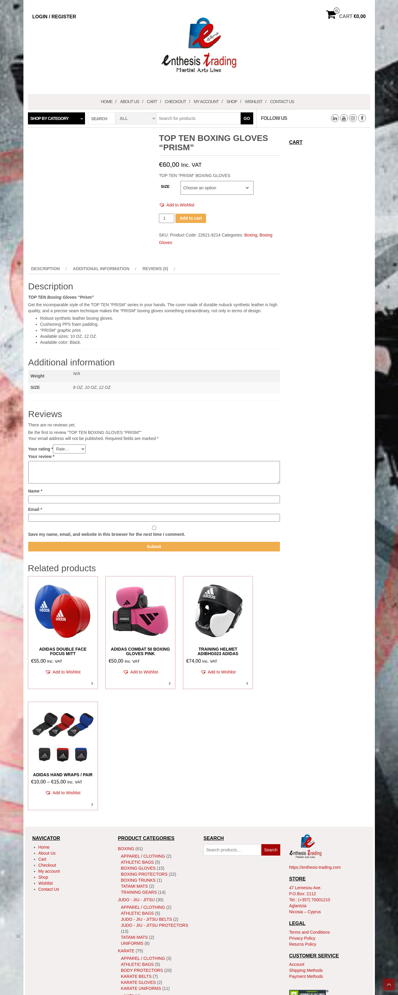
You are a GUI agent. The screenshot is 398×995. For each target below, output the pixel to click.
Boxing (250, 235)
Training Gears (139, 763)
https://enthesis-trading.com (315, 739)
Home (106, 101)
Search (270, 721)
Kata (129, 867)
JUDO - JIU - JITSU (136, 771)
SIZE (165, 186)
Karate (126, 822)
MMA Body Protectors (147, 925)
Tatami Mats (134, 757)
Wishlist (253, 101)
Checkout (175, 101)
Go (247, 118)
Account (297, 835)
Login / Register (54, 16)
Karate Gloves (138, 853)
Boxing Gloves (138, 739)
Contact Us (282, 101)
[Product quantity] (166, 218)
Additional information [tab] (101, 268)
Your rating (40, 449)
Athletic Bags (137, 733)
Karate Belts (136, 847)
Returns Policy (302, 815)
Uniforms (132, 814)
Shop (231, 101)
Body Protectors (142, 841)
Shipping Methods (306, 841)
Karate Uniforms (141, 859)
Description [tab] (45, 268)
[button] (176, 205)
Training (131, 898)
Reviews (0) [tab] (155, 268)
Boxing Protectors (144, 745)
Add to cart (191, 218)
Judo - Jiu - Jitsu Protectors (154, 796)
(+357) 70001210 (314, 771)
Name (35, 491)
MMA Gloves (135, 931)
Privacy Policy (302, 809)
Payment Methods (306, 847)
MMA (123, 906)
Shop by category (49, 118)
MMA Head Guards (142, 937)
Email (35, 509)
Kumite (132, 873)
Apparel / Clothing (143, 727)
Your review (41, 456)
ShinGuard (133, 880)
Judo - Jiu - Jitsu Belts (146, 790)
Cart (152, 101)
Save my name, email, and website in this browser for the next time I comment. (106, 534)
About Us (129, 101)
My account (206, 101)
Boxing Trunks (138, 751)
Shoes (128, 886)
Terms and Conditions (309, 803)
